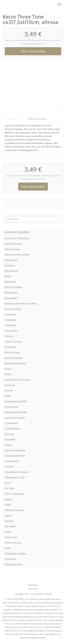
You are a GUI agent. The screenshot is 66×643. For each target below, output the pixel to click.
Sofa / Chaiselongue (14, 494)
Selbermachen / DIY (15, 477)
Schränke (9, 466)
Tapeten (8, 515)
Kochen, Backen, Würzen (17, 379)
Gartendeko (10, 325)
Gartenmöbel (11, 330)
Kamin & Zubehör (14, 358)
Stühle (8, 504)
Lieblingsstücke (12, 428)
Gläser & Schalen (13, 341)
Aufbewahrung (12, 249)
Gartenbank (10, 320)
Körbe (8, 396)
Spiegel (8, 499)
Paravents (9, 434)
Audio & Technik (13, 244)
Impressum (33, 588)
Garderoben (10, 314)
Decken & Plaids (13, 309)
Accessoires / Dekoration (17, 238)
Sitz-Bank (9, 488)
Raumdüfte (10, 439)
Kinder (8, 369)
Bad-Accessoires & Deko (17, 254)
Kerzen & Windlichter (15, 363)
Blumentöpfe (11, 298)
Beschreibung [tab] (13, 119)
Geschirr (9, 336)
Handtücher (10, 347)
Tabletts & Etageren (14, 510)
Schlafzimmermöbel (15, 456)
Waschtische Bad (13, 564)
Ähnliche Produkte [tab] (37, 119)
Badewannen (11, 260)
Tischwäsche (11, 537)
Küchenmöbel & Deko (16, 412)
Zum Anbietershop (33, 51)
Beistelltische (11, 271)
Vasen (7, 548)
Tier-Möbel (10, 526)
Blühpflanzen (11, 292)
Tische (8, 532)
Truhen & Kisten (13, 542)
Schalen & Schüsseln (15, 450)
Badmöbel (10, 265)
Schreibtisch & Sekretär (16, 472)
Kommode (10, 385)
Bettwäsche (10, 282)
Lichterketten (11, 423)
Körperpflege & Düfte (15, 401)
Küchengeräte (11, 407)
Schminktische (12, 461)
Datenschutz (33, 585)
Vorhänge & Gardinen (15, 553)
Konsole (9, 390)
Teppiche (9, 521)
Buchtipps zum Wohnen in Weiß (20, 303)
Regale (8, 445)
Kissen (8, 374)
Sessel (8, 483)
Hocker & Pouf (12, 352)
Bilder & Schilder (13, 287)
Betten (8, 276)
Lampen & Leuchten (15, 417)
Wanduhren (10, 559)
